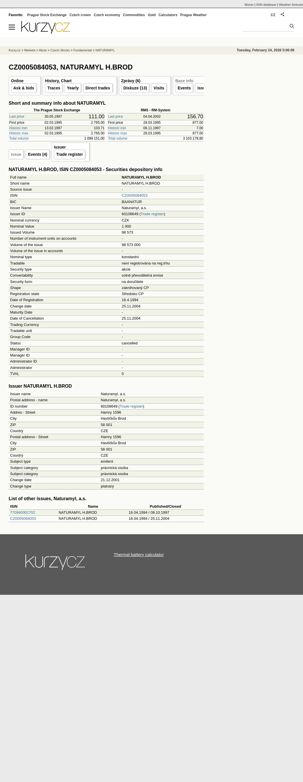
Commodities (134, 15)
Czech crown (80, 15)
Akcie (43, 50)
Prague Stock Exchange (47, 15)
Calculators (167, 15)
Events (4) (37, 154)
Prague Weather (193, 15)
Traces (53, 88)
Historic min (18, 128)
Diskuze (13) (135, 88)
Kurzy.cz (14, 50)
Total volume (19, 138)
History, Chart (58, 80)
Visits (159, 88)
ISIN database (266, 4)
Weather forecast (291, 4)
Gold (152, 15)
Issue (16, 154)
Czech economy (107, 15)
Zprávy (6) (131, 80)
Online (17, 80)
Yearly (73, 88)
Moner (249, 4)
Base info (184, 80)
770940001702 (22, 512)
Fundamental (82, 50)
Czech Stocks (60, 50)
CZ (273, 15)
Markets (29, 50)
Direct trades (97, 88)
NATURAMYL (105, 50)
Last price (16, 117)
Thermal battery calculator (139, 554)
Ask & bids (23, 88)
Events (184, 88)
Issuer (203, 88)
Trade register (69, 154)
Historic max (18, 133)
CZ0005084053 (135, 195)
